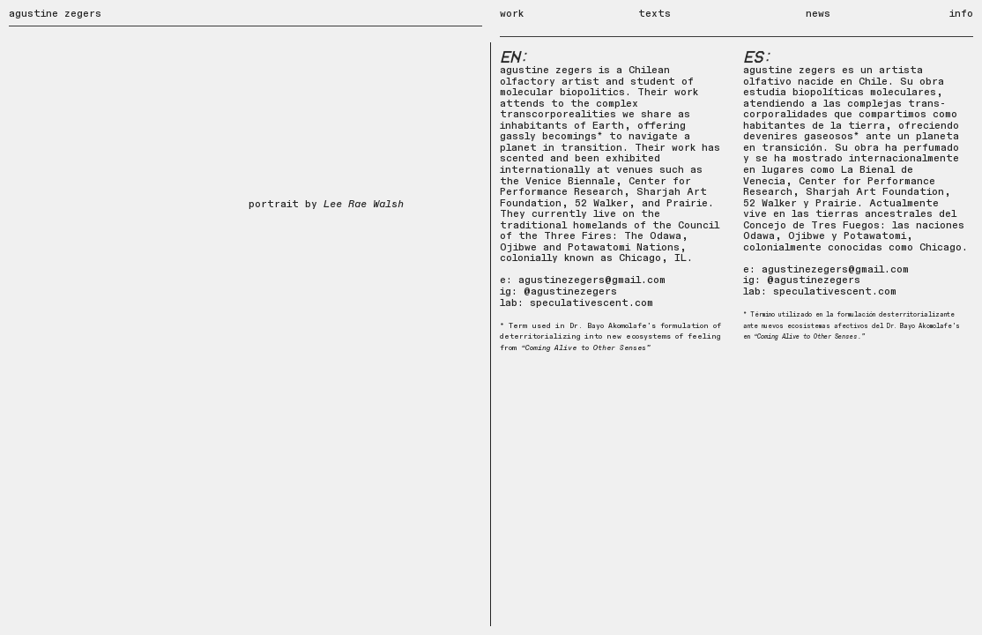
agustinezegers (817, 280)
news (818, 13)
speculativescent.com (591, 303)
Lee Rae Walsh (364, 204)
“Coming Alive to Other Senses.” (809, 336)
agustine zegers (55, 13)
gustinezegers (577, 291)
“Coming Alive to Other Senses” (586, 348)
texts (654, 13)
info (961, 13)
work (530, 19)
